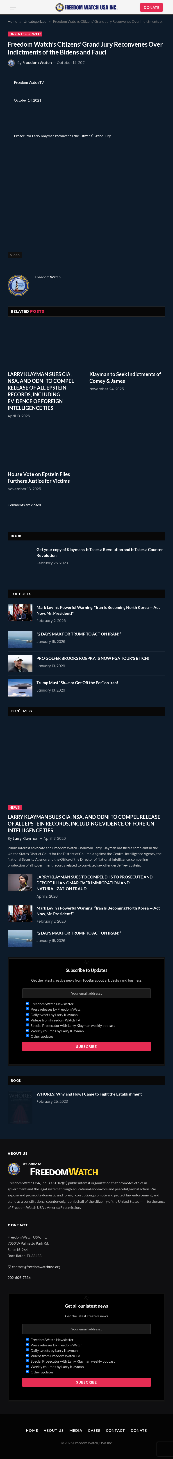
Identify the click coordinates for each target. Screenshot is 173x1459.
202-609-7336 (19, 1277)
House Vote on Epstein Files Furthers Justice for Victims (39, 477)
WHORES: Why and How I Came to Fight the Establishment (89, 1093)
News (14, 807)
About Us (54, 1430)
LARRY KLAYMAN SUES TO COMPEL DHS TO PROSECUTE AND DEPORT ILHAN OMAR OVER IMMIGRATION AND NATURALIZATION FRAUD (94, 882)
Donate (139, 1430)
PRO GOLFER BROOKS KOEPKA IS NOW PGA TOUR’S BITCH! (92, 658)
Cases (94, 1430)
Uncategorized (25, 34)
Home (32, 1430)
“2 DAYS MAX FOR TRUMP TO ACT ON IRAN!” (78, 633)
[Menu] (13, 7)
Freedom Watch (37, 62)
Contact (115, 1430)
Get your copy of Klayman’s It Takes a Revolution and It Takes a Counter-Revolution (100, 552)
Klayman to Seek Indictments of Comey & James (125, 377)
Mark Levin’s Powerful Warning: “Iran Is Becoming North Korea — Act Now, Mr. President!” (98, 610)
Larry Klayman (26, 838)
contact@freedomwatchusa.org (36, 1266)
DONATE (151, 7)
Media (75, 1430)
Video (15, 255)
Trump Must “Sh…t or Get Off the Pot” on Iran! (77, 682)
